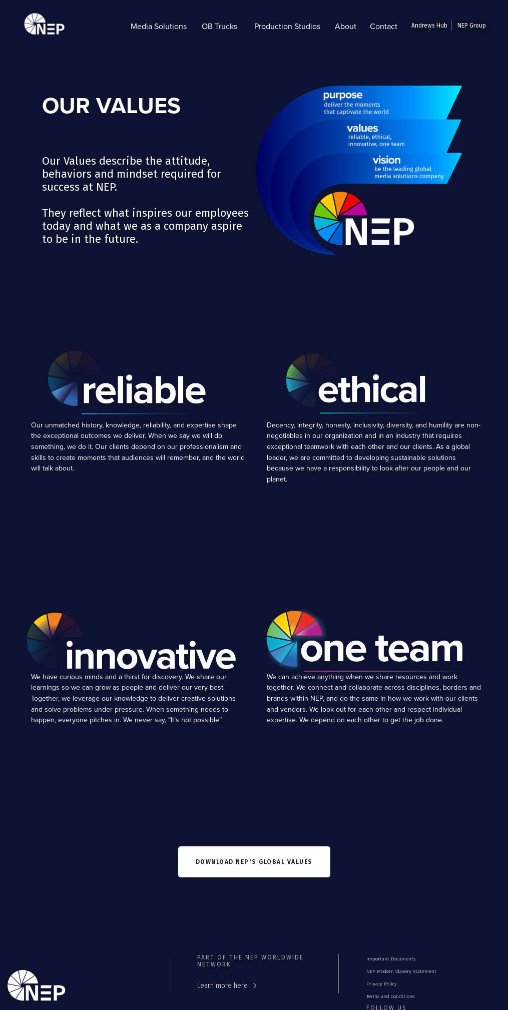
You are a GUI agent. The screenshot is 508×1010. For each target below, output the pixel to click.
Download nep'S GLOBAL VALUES (254, 861)
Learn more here (222, 985)
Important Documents (390, 959)
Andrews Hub (429, 25)
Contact (383, 26)
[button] (159, 26)
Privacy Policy (381, 984)
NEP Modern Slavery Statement (401, 971)
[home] (42, 26)
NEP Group (471, 25)
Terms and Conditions (390, 996)
